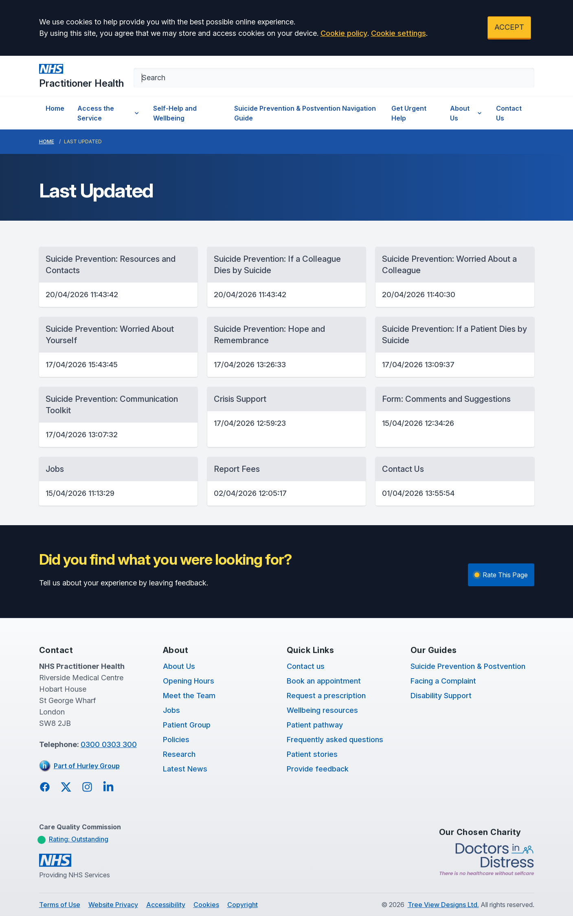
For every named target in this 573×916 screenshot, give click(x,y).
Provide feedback (318, 769)
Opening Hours (188, 681)
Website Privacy (113, 905)
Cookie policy (344, 33)
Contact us (306, 666)
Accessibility (165, 905)
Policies (176, 739)
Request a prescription (326, 695)
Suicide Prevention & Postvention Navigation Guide (305, 113)
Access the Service (109, 113)
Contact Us (509, 113)
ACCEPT (509, 27)
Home (55, 108)
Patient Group (187, 725)
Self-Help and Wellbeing (175, 113)
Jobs (171, 710)
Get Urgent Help (408, 113)
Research (179, 754)
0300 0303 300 (109, 744)
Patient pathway (315, 725)
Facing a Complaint (443, 681)
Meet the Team (189, 695)
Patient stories (312, 754)
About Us (466, 113)
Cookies (206, 905)
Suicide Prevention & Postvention (468, 666)
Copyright (242, 905)
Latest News (185, 769)
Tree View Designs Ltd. (443, 905)
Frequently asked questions (335, 739)
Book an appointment (324, 681)
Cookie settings (398, 33)
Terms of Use (59, 905)
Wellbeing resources (322, 710)
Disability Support (441, 695)
